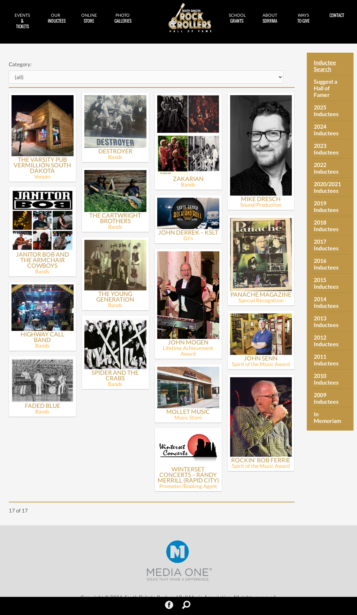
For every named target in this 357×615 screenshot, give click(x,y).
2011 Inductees (326, 359)
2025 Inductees (326, 110)
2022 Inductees (326, 168)
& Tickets (22, 21)
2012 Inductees (326, 340)
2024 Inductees (326, 129)
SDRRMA (270, 18)
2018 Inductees (326, 225)
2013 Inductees (326, 321)
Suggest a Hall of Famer (325, 88)
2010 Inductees (326, 379)
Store (89, 18)
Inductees (57, 18)
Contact (336, 15)
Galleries (122, 18)
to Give (303, 18)
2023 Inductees (326, 148)
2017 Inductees (326, 244)
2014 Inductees (326, 302)
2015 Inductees (326, 283)
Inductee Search (325, 65)
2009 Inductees (326, 398)
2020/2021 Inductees (327, 187)
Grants (237, 18)
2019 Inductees (326, 206)
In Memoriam (327, 417)
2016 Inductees (326, 264)
